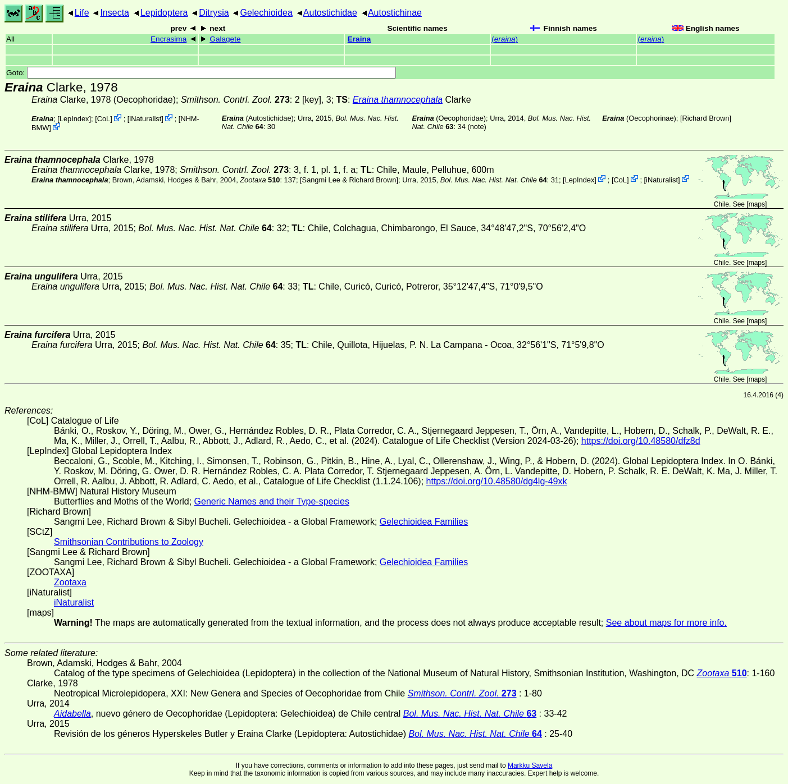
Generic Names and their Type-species (271, 501)
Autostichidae (330, 12)
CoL (103, 118)
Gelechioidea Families (424, 521)
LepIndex (74, 118)
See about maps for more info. (666, 622)
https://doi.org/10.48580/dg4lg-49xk (496, 481)
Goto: (201, 72)
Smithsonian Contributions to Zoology (128, 542)
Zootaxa (70, 582)
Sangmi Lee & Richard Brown (349, 179)
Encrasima (168, 39)
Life (82, 12)
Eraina (359, 39)
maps (757, 204)
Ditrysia (214, 12)
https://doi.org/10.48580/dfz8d (640, 441)
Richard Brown (706, 118)
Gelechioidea (266, 12)
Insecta (114, 12)
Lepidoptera (164, 12)
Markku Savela (530, 765)
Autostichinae (395, 12)
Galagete (224, 39)
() (504, 39)
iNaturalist (145, 118)
